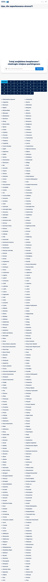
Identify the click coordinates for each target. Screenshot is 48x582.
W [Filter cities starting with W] (4, 49)
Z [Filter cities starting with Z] (17, 49)
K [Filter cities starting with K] (4, 43)
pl (43, 1)
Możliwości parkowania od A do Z (6, 558)
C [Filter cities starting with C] (30, 37)
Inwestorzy (27, 570)
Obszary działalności (30, 563)
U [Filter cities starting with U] (43, 46)
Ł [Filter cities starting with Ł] (17, 43)
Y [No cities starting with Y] (10, 49)
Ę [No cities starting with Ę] (10, 40)
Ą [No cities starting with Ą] (17, 37)
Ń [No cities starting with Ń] (37, 43)
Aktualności (28, 572)
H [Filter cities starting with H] (30, 40)
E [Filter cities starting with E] (4, 40)
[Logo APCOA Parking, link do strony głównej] (5, 2)
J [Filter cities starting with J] (43, 40)
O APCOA (27, 556)
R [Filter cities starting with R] (17, 46)
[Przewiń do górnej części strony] (46, 547)
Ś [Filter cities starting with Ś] (30, 46)
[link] (12, 55)
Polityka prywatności (5, 578)
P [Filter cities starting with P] (10, 46)
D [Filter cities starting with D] (43, 37)
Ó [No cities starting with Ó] (4, 46)
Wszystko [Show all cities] (4, 37)
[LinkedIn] (13, 556)
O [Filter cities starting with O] (43, 43)
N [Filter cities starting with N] (30, 43)
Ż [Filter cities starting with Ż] (30, 49)
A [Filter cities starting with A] (10, 37)
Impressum (3, 580)
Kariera (26, 568)
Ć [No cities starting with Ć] (37, 37)
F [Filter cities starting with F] (17, 40)
